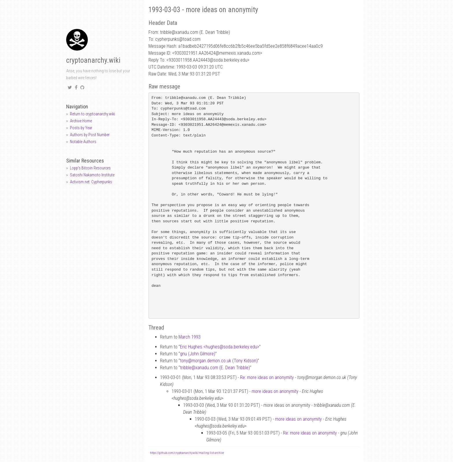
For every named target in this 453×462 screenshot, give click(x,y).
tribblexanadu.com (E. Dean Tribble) (215, 367)
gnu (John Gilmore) (197, 353)
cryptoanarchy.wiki (93, 60)
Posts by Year (81, 127)
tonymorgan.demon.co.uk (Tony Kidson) (219, 360)
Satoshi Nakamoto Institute (92, 175)
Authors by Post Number (89, 134)
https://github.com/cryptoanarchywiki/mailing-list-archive (187, 453)
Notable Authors (83, 141)
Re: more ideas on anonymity (267, 377)
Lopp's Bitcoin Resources (90, 168)
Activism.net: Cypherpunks (91, 182)
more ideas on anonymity (275, 391)
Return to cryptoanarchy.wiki (92, 114)
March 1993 (189, 337)
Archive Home (81, 121)
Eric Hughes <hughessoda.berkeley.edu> (219, 347)
